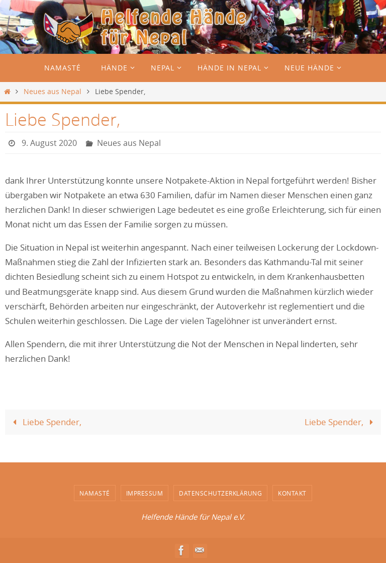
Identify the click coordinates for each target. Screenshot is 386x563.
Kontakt (292, 493)
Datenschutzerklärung (220, 493)
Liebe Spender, (45, 422)
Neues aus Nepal (52, 91)
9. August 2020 (49, 142)
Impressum (144, 493)
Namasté (94, 493)
